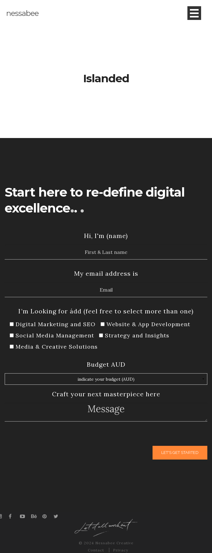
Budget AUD (106, 364)
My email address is (106, 273)
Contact (96, 550)
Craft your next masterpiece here (106, 394)
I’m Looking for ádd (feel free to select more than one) (106, 311)
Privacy (120, 550)
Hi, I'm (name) (106, 236)
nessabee (22, 13)
